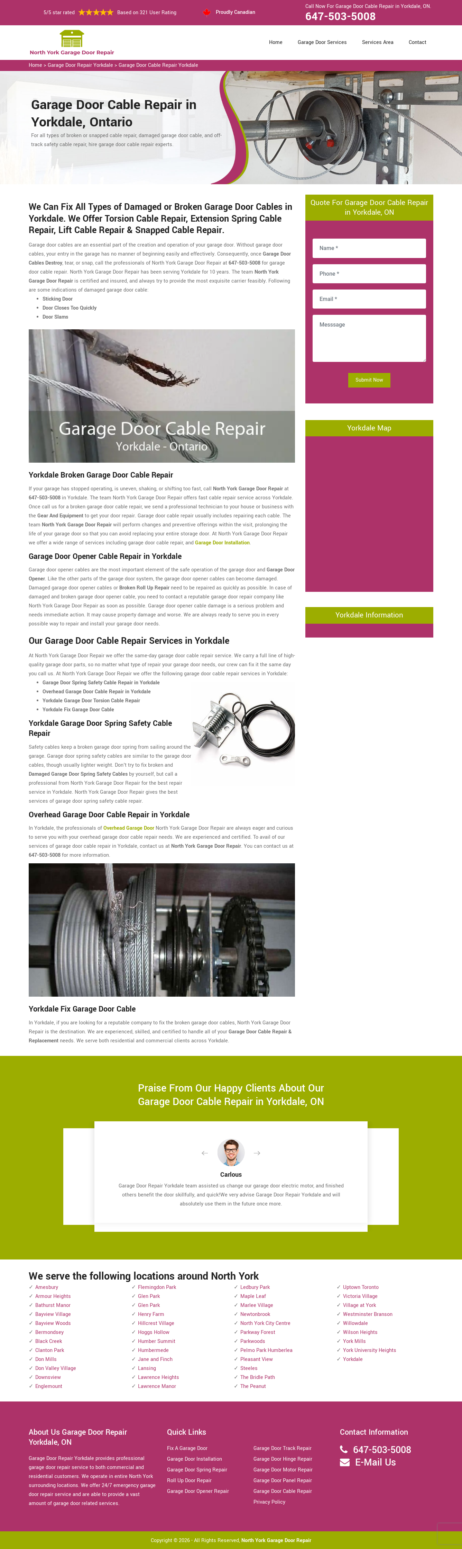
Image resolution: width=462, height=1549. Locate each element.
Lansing (147, 1368)
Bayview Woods (53, 1323)
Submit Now (369, 380)
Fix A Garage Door (187, 1448)
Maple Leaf (253, 1296)
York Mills (354, 1341)
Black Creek (48, 1341)
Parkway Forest (257, 1332)
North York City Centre (265, 1323)
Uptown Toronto (361, 1287)
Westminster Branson (367, 1314)
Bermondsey (49, 1332)
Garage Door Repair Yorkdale (80, 65)
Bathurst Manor (53, 1305)
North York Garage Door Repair (276, 1540)
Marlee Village (256, 1305)
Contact (417, 42)
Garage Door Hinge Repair (282, 1459)
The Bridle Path (257, 1377)
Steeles (249, 1368)
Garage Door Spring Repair (197, 1470)
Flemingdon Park (157, 1287)
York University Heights (369, 1350)
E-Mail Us (375, 1462)
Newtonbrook (255, 1314)
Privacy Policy (269, 1502)
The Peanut (253, 1386)
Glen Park (149, 1296)
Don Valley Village (55, 1368)
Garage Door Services (322, 42)
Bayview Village (53, 1314)
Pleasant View (256, 1359)
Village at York (359, 1305)
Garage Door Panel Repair (282, 1480)
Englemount (48, 1386)
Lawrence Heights (158, 1377)
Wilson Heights (360, 1332)
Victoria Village (360, 1296)
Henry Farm (151, 1314)
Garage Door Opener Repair (198, 1491)
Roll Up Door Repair (189, 1480)
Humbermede (153, 1350)
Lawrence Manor (157, 1386)
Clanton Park (49, 1350)
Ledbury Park (255, 1287)
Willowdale (355, 1323)
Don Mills (46, 1359)
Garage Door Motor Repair (283, 1470)
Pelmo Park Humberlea (266, 1350)
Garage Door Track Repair (282, 1448)
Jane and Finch (155, 1359)
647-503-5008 (340, 16)
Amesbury (46, 1287)
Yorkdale (353, 1359)
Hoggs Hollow (153, 1332)
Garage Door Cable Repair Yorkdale (158, 65)
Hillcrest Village (156, 1323)
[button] (210, 1153)
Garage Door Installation (194, 1459)
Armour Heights (53, 1296)
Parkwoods (252, 1341)
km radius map (369, 512)
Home (276, 42)
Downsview (48, 1377)
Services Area (378, 42)
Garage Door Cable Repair (282, 1491)
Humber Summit (156, 1341)
